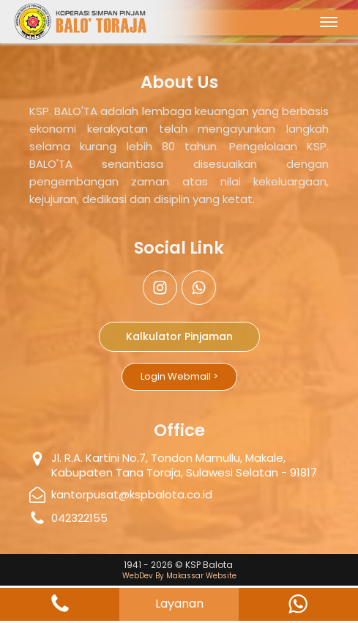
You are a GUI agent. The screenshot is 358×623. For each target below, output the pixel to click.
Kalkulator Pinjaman (179, 336)
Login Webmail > (179, 376)
